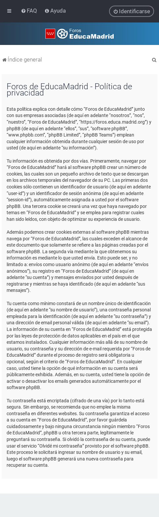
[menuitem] (29, 11)
